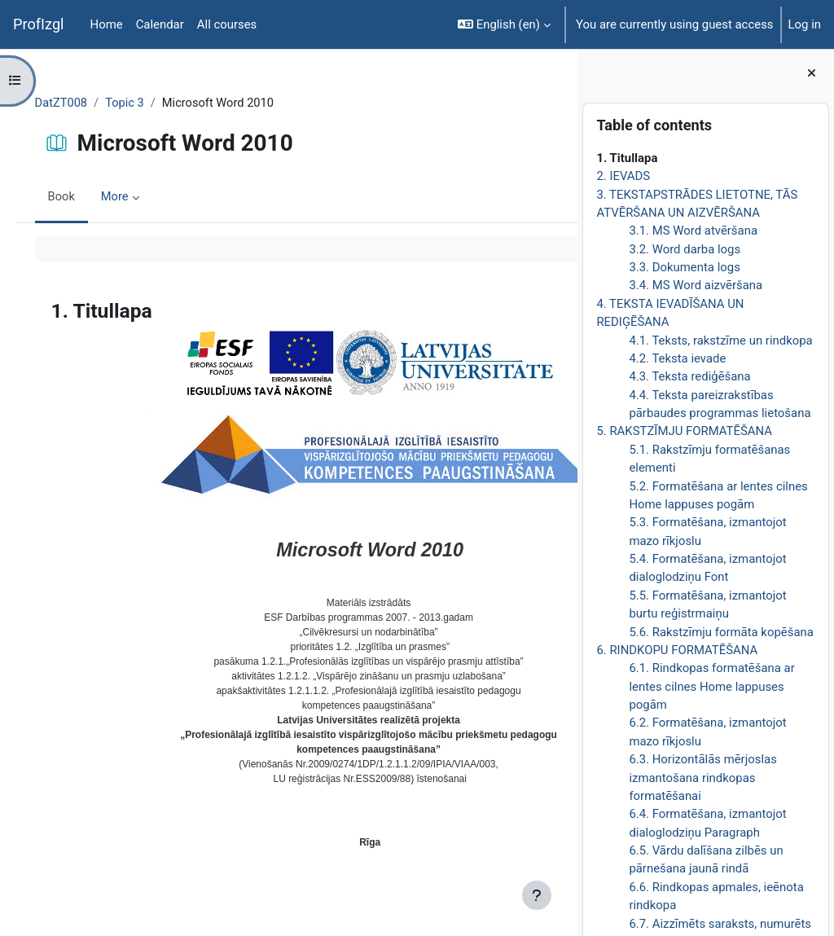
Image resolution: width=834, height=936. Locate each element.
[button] (504, 24)
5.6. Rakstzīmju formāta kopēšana (721, 632)
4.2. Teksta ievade (677, 358)
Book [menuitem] (85, 198)
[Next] (559, 305)
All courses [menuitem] (227, 24)
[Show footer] (536, 895)
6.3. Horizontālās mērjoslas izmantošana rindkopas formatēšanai (702, 777)
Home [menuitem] (106, 24)
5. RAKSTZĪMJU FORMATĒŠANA (684, 431)
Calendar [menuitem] (160, 24)
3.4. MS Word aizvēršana (695, 285)
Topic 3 (149, 103)
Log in (804, 24)
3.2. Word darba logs (684, 249)
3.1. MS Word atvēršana (693, 230)
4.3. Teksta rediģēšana (689, 376)
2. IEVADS (623, 176)
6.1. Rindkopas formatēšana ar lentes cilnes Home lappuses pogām (711, 686)
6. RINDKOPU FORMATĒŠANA (676, 650)
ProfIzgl (38, 24)
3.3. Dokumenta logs (684, 267)
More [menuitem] (138, 198)
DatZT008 (85, 103)
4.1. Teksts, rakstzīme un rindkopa (720, 340)
